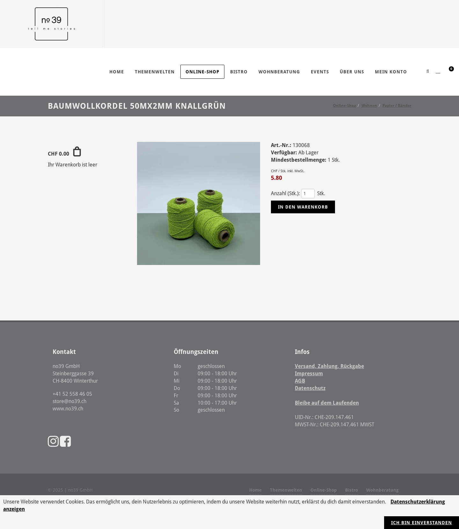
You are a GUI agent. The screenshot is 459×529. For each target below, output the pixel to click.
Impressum (309, 374)
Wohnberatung (382, 490)
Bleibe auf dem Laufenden (327, 403)
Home (255, 490)
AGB (300, 381)
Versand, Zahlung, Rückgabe (329, 366)
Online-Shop (323, 490)
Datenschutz (310, 388)
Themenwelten (286, 490)
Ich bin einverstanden (421, 522)
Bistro (351, 490)
